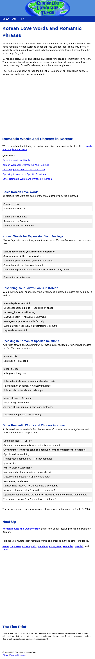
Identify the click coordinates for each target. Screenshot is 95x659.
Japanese (15, 546)
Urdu (5, 549)
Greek (5, 546)
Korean (26, 546)
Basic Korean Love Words (16, 160)
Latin (33, 546)
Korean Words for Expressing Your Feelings (25, 165)
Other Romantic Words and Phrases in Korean (27, 178)
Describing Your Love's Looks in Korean (23, 169)
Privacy (5, 655)
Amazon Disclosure (18, 655)
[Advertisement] (47, 105)
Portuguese (55, 546)
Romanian (68, 546)
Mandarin (43, 546)
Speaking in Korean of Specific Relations (24, 174)
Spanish (79, 546)
